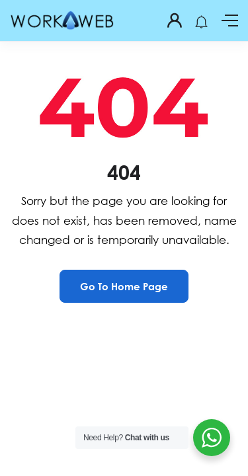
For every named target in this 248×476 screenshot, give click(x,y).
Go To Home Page (124, 286)
